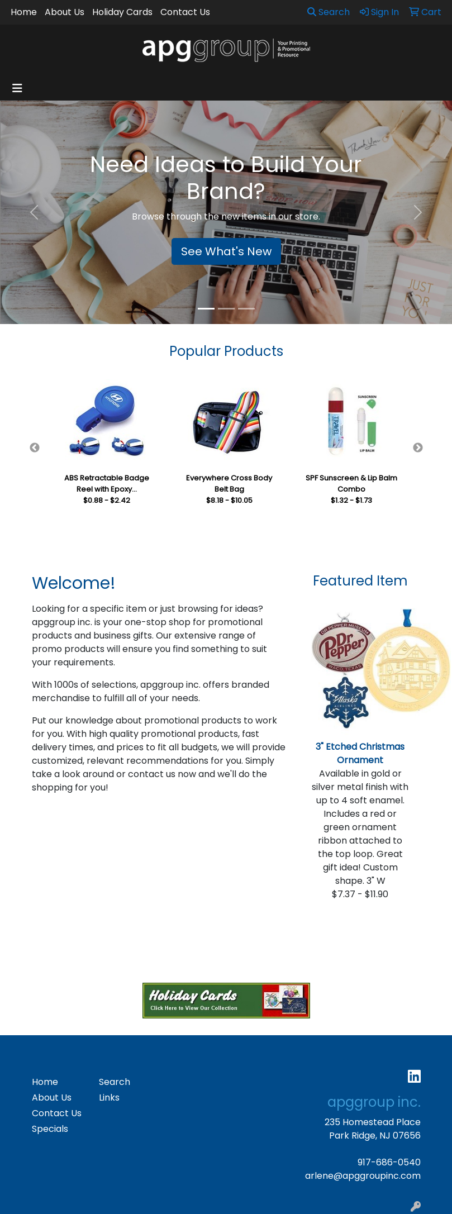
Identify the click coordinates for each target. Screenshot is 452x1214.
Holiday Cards (122, 12)
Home (24, 12)
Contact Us (185, 12)
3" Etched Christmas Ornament (360, 753)
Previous (34, 448)
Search (328, 12)
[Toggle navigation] (17, 88)
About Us (64, 12)
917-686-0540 (389, 1162)
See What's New (226, 251)
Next (418, 448)
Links (109, 1097)
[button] (34, 212)
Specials (50, 1128)
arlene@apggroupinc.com (363, 1175)
